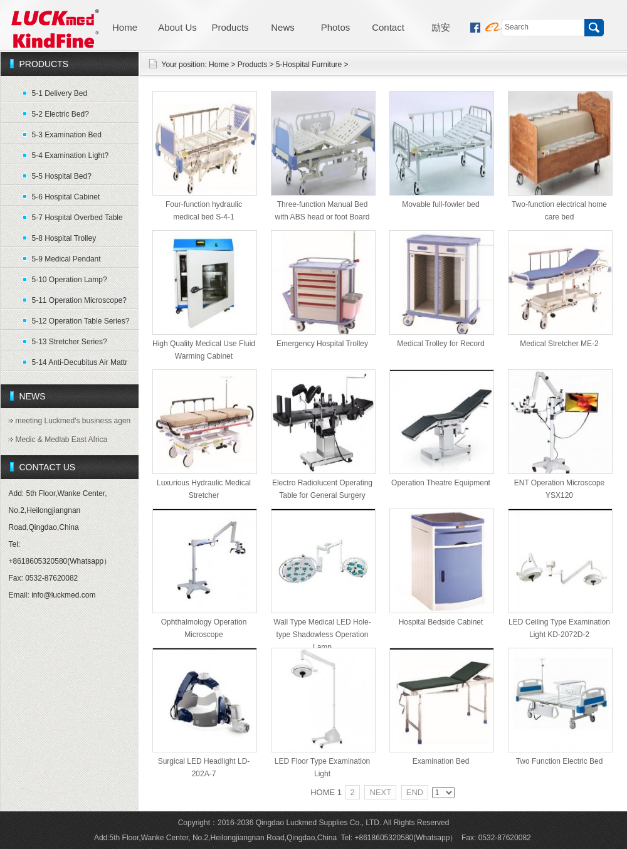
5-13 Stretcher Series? (69, 341)
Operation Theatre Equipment (440, 482)
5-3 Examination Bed (67, 134)
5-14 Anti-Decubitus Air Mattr (80, 362)
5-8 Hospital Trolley (64, 238)
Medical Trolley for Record (440, 343)
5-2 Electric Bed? (60, 114)
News (283, 27)
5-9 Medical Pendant (66, 259)
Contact (388, 27)
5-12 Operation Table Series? (81, 321)
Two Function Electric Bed (559, 761)
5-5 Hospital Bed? (62, 176)
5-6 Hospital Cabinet (66, 196)
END (414, 792)
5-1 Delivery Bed (60, 93)
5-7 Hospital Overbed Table (77, 217)
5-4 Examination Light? (70, 155)
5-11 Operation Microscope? (79, 300)
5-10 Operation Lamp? (69, 279)
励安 (440, 27)
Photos (335, 27)
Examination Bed (441, 761)
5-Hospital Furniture (309, 64)
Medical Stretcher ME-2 (559, 343)
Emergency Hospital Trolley (322, 343)
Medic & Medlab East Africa (62, 439)
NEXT (380, 792)
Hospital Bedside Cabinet (441, 622)
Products (229, 27)
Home (124, 27)
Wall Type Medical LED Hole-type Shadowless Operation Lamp (322, 634)
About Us (177, 27)
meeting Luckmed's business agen (73, 420)
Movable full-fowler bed (440, 204)
